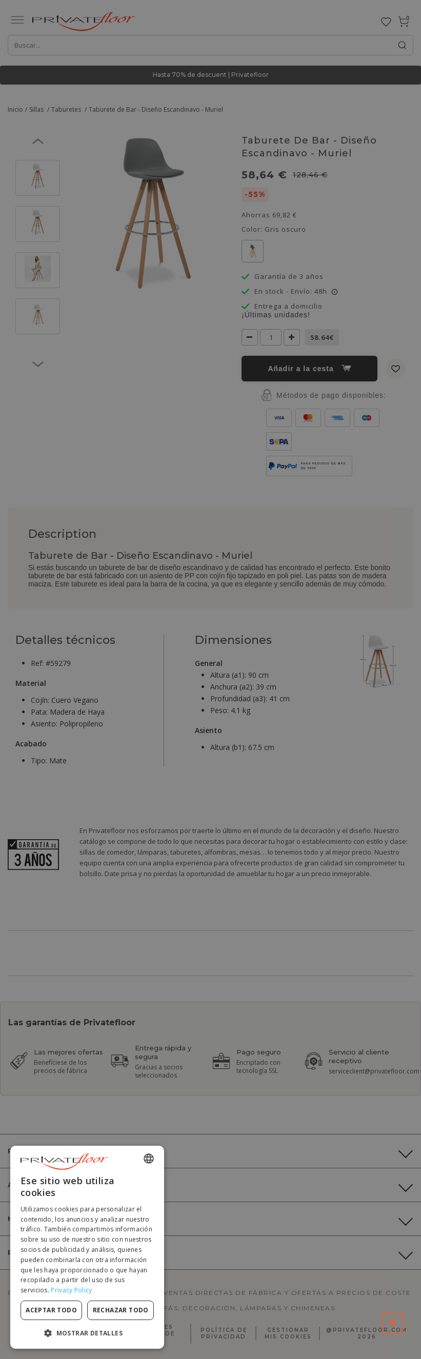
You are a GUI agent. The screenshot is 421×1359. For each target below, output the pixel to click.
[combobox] (149, 1158)
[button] (87, 1332)
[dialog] (87, 1247)
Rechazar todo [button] (121, 1310)
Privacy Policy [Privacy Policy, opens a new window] (71, 1290)
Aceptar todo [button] (51, 1310)
